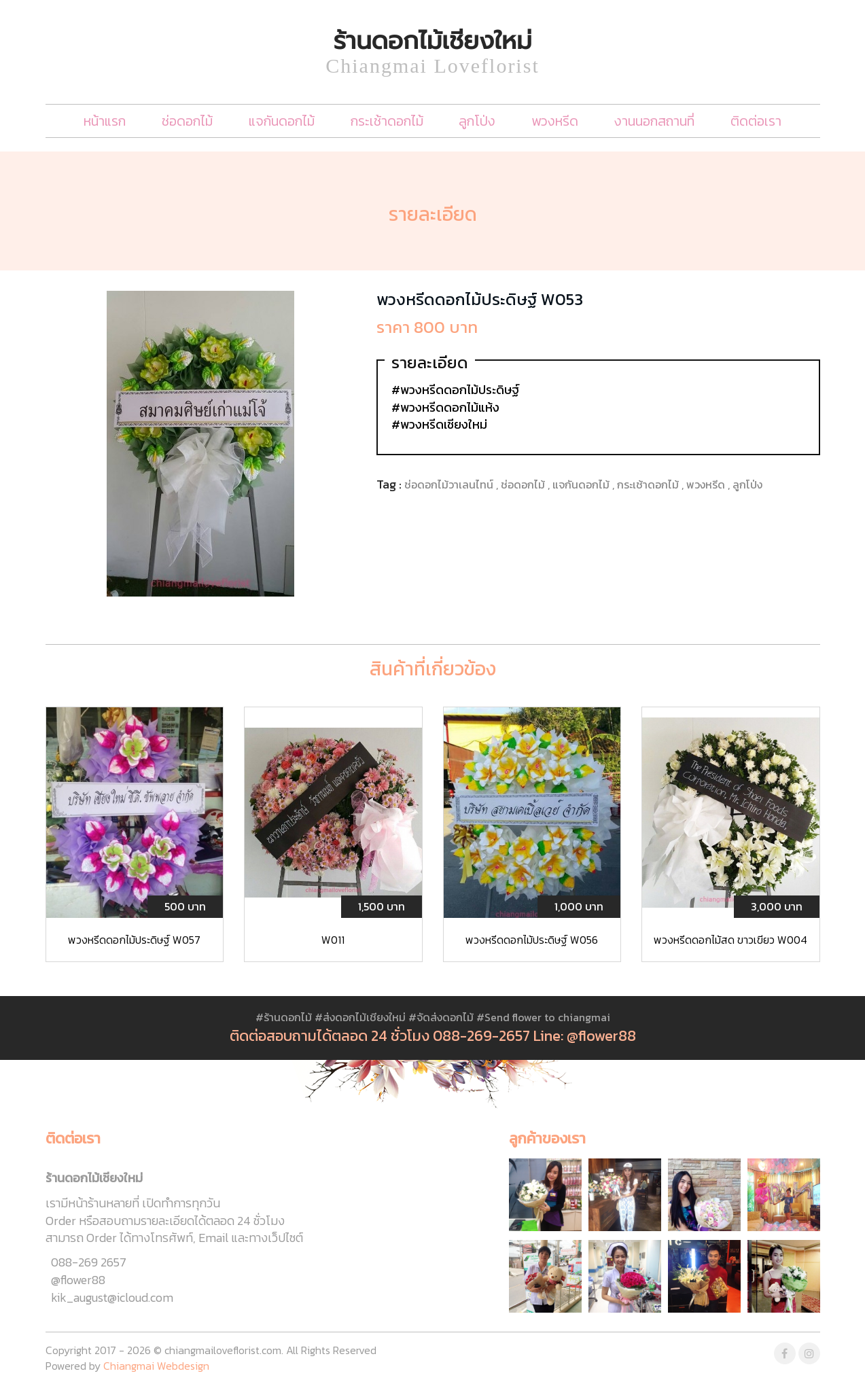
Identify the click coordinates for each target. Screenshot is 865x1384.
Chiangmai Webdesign (156, 1366)
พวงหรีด (554, 121)
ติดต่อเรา (755, 121)
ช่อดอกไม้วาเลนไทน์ (450, 484)
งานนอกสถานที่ (654, 121)
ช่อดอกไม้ (187, 121)
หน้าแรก (105, 121)
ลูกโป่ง (477, 121)
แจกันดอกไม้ (282, 121)
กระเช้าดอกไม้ (387, 121)
